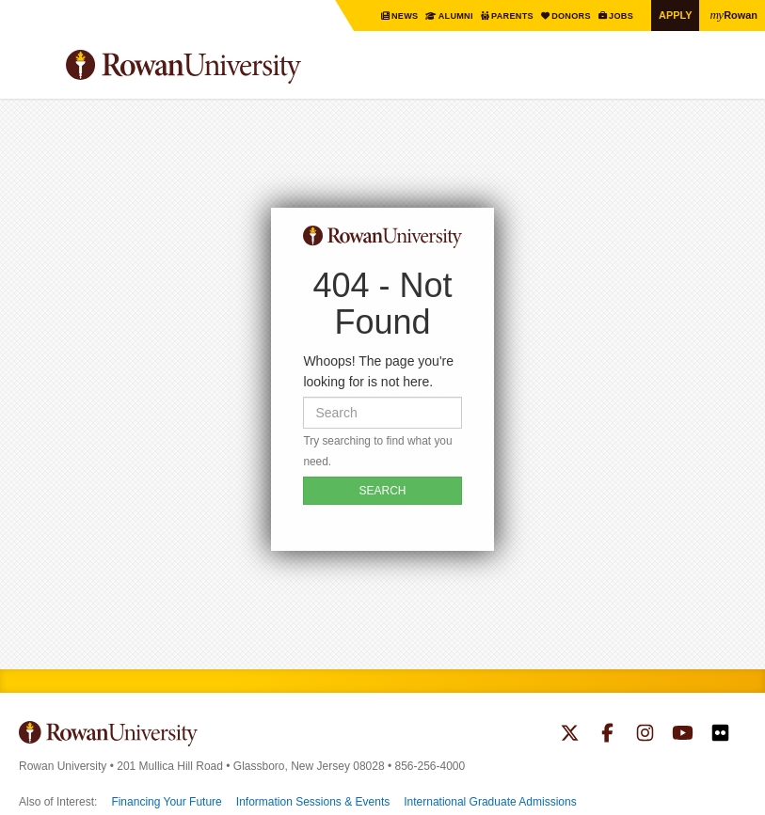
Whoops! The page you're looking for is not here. (378, 371)
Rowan (732, 14)
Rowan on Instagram (645, 735)
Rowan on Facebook (607, 735)
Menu (34, 69)
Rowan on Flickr (720, 735)
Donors (562, 15)
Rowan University (230, 67)
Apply (671, 14)
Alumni (438, 15)
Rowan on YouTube (682, 735)
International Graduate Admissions (490, 801)
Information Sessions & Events (313, 801)
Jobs (615, 15)
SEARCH (382, 490)
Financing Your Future (166, 801)
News (385, 15)
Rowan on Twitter (570, 735)
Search (732, 74)
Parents (499, 15)
